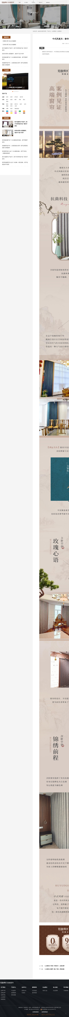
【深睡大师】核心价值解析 (9, 41)
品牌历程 (3, 994)
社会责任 (23, 5)
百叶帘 (21, 97)
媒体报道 (34, 992)
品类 (3, 97)
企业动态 (34, 990)
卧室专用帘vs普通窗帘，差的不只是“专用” (13, 53)
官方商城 (38, 5)
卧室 (11, 99)
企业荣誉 (3, 997)
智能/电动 (17, 108)
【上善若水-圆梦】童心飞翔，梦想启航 (54, 969)
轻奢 (11, 104)
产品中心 (33, 2)
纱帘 (11, 97)
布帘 (7, 97)
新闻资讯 (48, 2)
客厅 (7, 99)
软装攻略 (13, 994)
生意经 (23, 992)
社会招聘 (55, 990)
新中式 (16, 104)
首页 (20, 2)
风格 (3, 104)
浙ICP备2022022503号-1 (34, 1009)
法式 (25, 104)
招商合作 (24, 990)
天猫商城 (66, 990)
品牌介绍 (3, 990)
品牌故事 (3, 992)
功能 (3, 108)
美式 (11, 106)
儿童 (16, 106)
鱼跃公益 (45, 990)
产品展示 (13, 990)
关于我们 (26, 2)
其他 (7, 101)
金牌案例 (54, 31)
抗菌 (7, 108)
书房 (20, 99)
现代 (7, 104)
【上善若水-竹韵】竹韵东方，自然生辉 (54, 965)
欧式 (21, 104)
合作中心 (40, 2)
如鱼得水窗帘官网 (42, 31)
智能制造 (3, 999)
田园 (7, 106)
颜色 (3, 111)
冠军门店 (45, 5)
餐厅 (16, 99)
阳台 (24, 99)
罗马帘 (16, 97)
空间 (3, 99)
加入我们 (30, 5)
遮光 (11, 108)
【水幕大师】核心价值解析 (9, 44)
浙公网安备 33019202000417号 (48, 1009)
